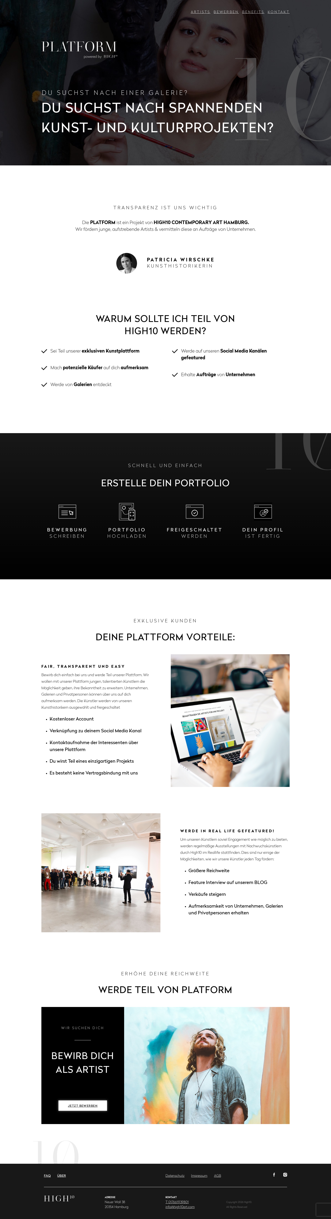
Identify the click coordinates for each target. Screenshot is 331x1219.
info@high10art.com (180, 1207)
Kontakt (279, 12)
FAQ (47, 1176)
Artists (200, 12)
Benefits (253, 12)
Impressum (199, 1176)
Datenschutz (175, 1176)
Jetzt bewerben (83, 1106)
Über (61, 1176)
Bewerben (226, 12)
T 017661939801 (177, 1202)
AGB (217, 1176)
